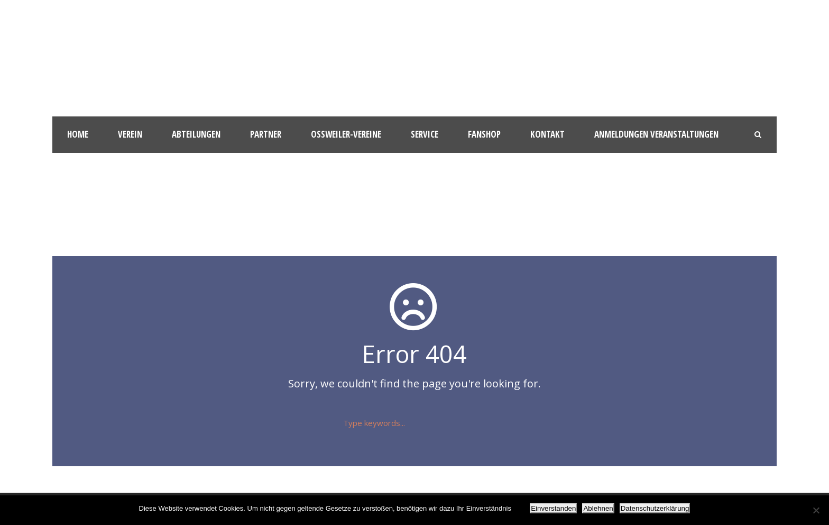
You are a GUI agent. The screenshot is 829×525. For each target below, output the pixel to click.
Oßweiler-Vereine (346, 134)
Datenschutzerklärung (655, 508)
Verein (130, 134)
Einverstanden (553, 508)
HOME (77, 134)
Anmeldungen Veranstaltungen (656, 134)
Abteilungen (196, 134)
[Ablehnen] (815, 510)
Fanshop (484, 134)
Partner (265, 134)
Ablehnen (598, 508)
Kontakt (547, 134)
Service (424, 134)
